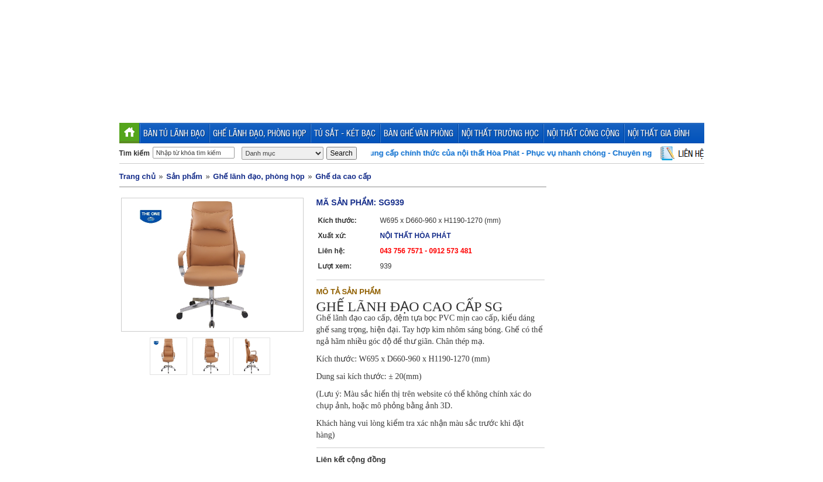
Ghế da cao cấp (343, 176)
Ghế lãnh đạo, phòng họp (258, 176)
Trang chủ (137, 176)
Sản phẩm (184, 176)
